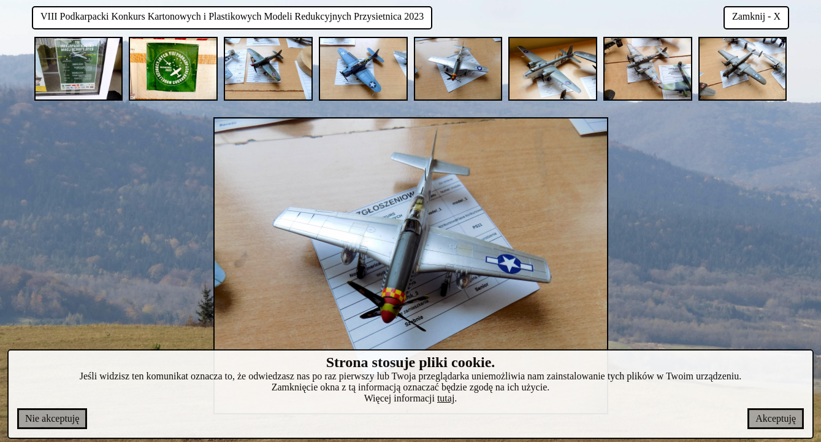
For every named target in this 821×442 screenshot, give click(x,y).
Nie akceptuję (52, 418)
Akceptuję (775, 418)
